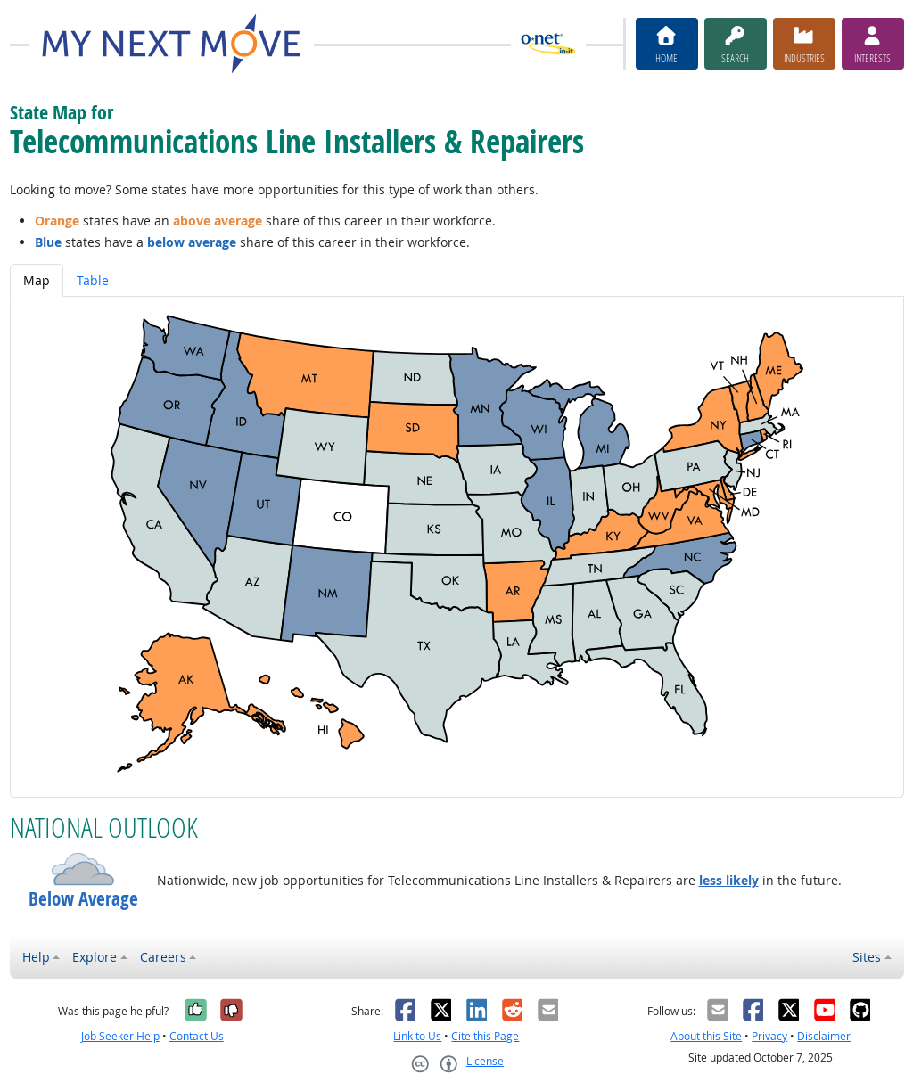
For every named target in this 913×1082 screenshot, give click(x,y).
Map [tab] (36, 280)
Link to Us (417, 1036)
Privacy (769, 1036)
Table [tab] (93, 280)
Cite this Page (485, 1036)
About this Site (706, 1036)
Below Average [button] (83, 899)
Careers (163, 956)
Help (36, 956)
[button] (83, 869)
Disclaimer (824, 1036)
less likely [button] (729, 880)
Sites (866, 956)
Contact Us (196, 1036)
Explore (94, 956)
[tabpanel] (457, 546)
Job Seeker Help (120, 1036)
